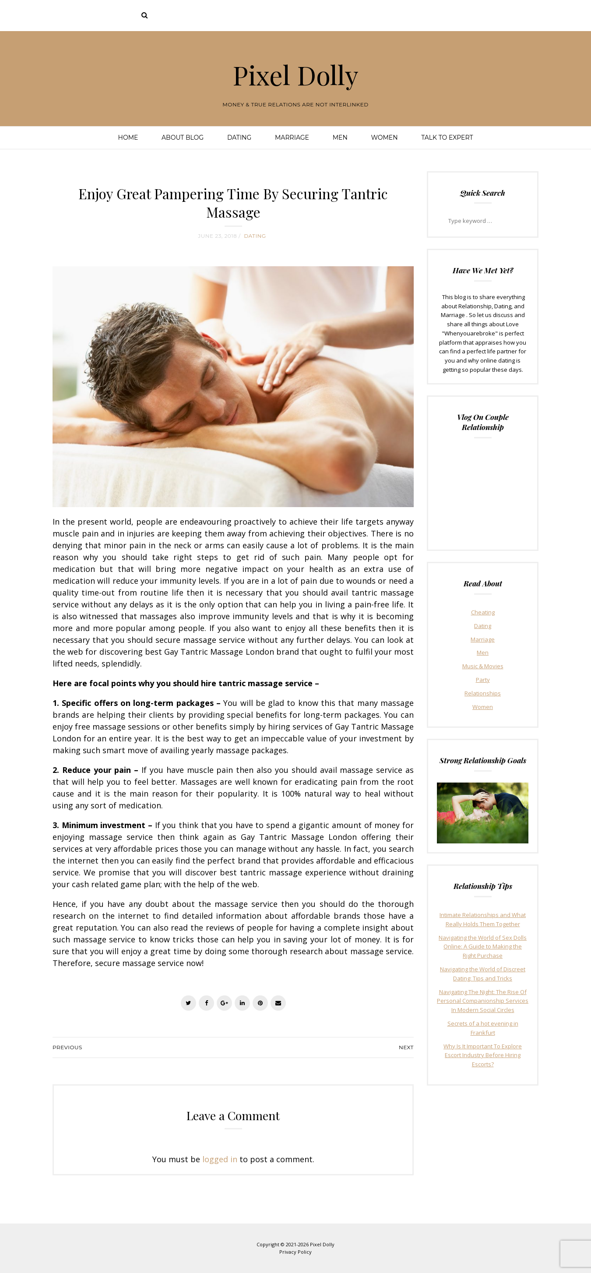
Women (384, 137)
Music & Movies (482, 666)
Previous (67, 1047)
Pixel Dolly (295, 74)
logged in (219, 1159)
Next (406, 1047)
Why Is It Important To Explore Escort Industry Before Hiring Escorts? (482, 1055)
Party (483, 680)
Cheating (483, 612)
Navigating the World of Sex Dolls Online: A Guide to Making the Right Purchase (483, 947)
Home (128, 137)
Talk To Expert (447, 137)
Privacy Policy (295, 1251)
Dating (239, 137)
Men (340, 137)
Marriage (292, 137)
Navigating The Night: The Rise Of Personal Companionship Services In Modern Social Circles (482, 1001)
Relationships (482, 693)
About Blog (183, 137)
